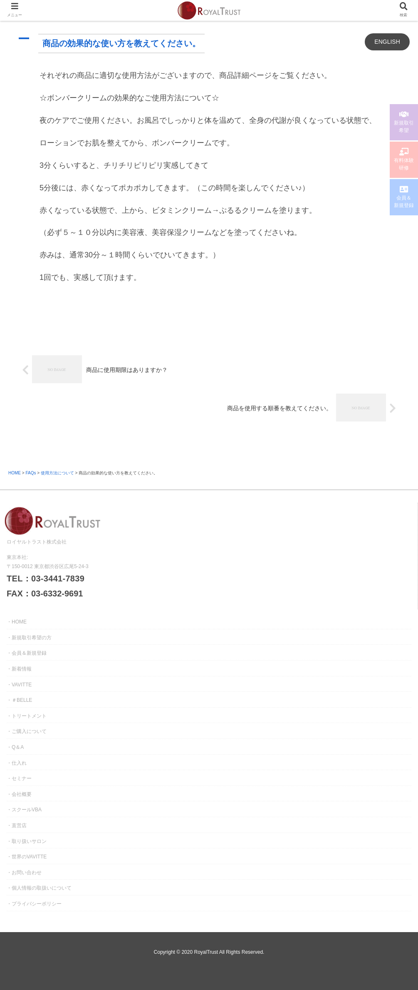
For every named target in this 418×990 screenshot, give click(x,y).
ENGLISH (387, 41)
